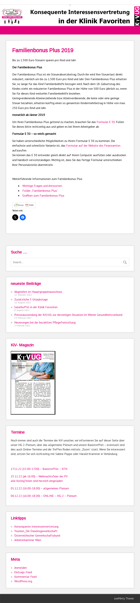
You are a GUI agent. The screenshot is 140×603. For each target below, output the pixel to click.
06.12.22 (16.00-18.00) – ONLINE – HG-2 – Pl (40, 496)
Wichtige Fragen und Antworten (42, 186)
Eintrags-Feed (23, 572)
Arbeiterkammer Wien (27, 540)
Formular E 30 (106, 122)
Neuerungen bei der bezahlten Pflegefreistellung (45, 322)
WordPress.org (23, 581)
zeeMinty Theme (124, 598)
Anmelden (20, 567)
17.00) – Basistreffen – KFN (49, 469)
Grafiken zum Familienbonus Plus (43, 195)
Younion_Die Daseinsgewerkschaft (36, 531)
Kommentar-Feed (25, 576)
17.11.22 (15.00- (21, 469)
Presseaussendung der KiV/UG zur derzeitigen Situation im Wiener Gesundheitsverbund (68, 315)
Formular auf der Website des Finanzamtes (93, 145)
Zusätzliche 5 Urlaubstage (31, 299)
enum (73, 496)
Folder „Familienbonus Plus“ (40, 190)
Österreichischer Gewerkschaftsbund (37, 535)
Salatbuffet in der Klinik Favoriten (36, 307)
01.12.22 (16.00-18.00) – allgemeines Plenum (40, 488)
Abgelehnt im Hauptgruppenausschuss (38, 292)
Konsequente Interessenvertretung (36, 526)
